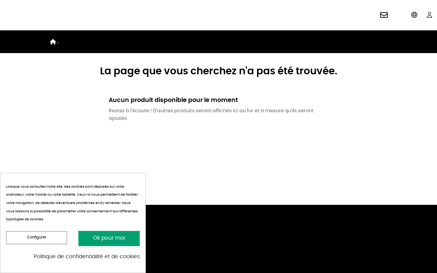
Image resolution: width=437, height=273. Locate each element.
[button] (384, 15)
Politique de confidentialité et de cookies (87, 256)
